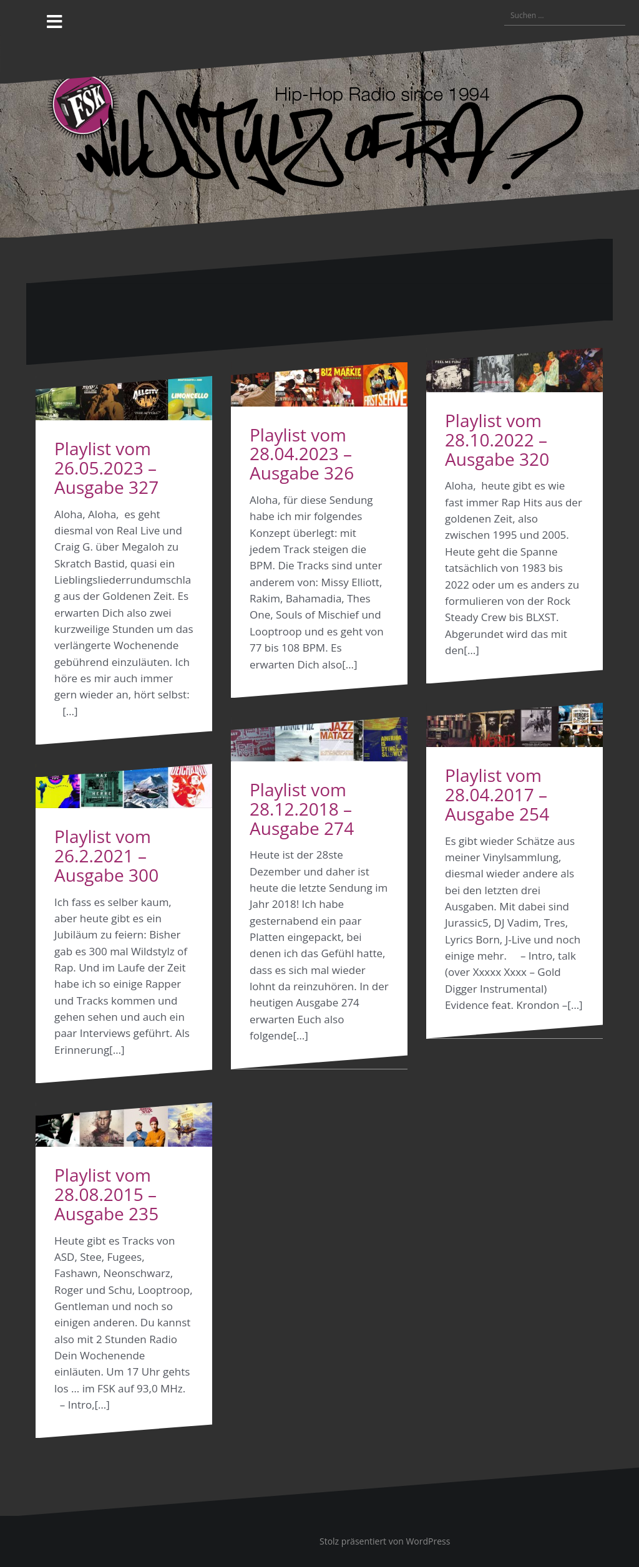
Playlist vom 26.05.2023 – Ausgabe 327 (106, 467)
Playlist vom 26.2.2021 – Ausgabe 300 (106, 855)
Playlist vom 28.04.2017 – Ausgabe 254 (497, 794)
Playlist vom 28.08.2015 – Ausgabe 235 (106, 1194)
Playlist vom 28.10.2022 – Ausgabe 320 (497, 439)
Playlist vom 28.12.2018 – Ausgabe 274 (302, 809)
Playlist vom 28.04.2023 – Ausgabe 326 (302, 454)
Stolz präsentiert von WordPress (385, 1541)
